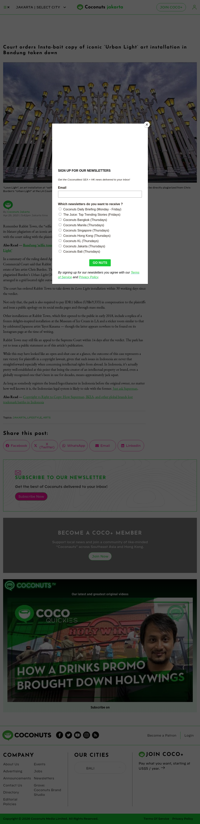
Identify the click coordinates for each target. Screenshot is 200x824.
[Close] (147, 124)
